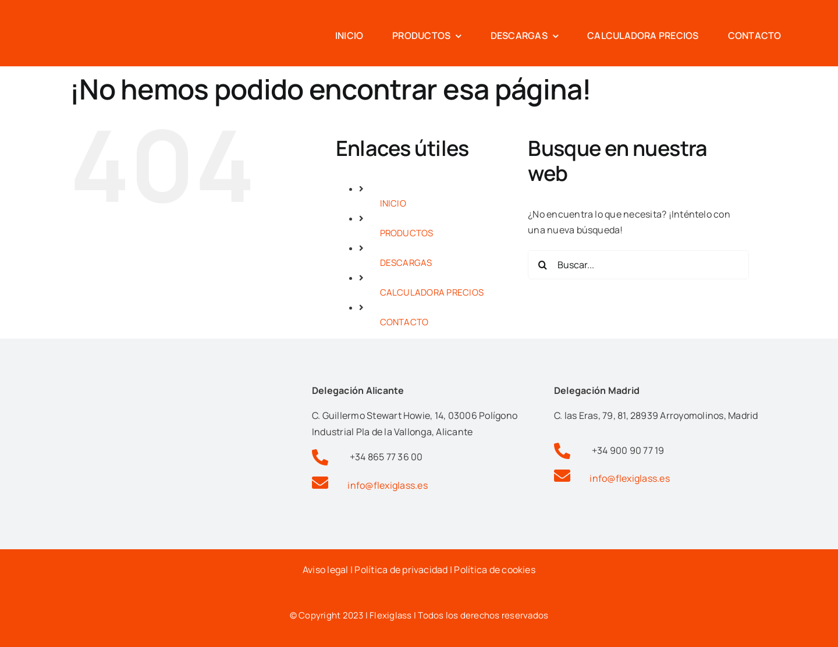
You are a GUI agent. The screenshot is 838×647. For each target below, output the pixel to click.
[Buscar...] (638, 264)
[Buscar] (542, 264)
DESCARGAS (406, 263)
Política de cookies (494, 569)
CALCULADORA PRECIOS (432, 292)
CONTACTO (404, 322)
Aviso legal (326, 569)
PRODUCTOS (407, 233)
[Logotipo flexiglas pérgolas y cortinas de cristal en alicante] (87, 13)
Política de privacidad (401, 569)
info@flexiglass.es (387, 485)
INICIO (393, 203)
